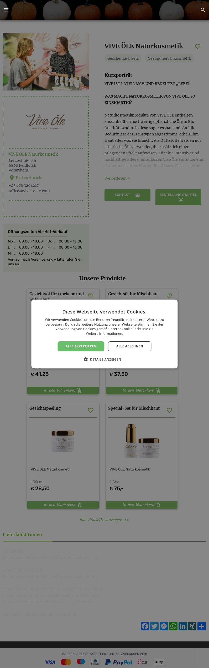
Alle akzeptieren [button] (81, 346)
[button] (6, 10)
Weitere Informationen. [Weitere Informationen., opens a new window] (104, 333)
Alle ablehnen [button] (129, 346)
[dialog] (104, 334)
